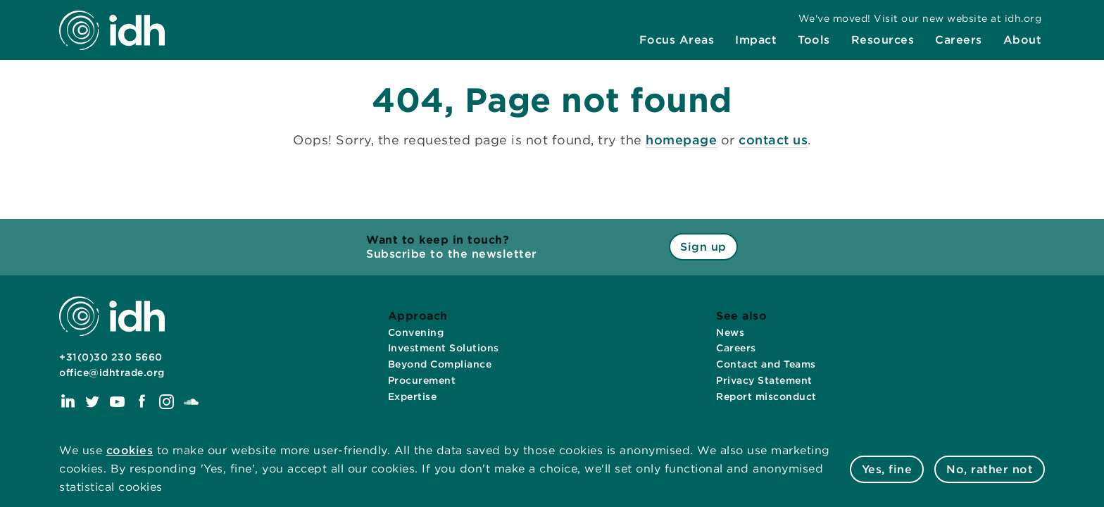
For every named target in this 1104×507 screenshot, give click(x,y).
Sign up (703, 247)
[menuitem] (677, 40)
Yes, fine (887, 469)
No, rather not (989, 469)
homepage (681, 139)
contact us (773, 139)
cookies (129, 450)
